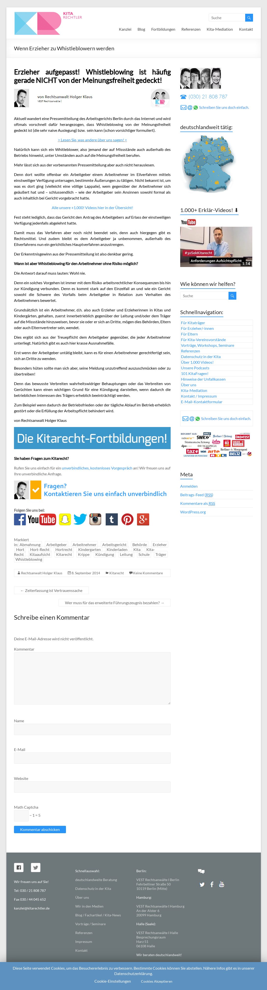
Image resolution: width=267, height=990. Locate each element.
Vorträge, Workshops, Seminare (207, 345)
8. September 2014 (86, 573)
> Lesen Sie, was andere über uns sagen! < (92, 139)
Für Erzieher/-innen (197, 328)
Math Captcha (26, 807)
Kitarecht (64, 554)
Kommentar (24, 649)
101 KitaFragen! (194, 373)
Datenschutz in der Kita (201, 356)
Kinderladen (117, 549)
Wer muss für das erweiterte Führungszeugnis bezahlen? (114, 602)
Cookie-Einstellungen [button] (112, 981)
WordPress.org (193, 511)
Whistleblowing (28, 559)
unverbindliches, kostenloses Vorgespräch (97, 468)
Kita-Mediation (220, 29)
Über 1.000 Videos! (197, 362)
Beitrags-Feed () (196, 494)
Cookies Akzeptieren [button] (156, 981)
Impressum (83, 941)
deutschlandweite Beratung (96, 880)
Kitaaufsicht (40, 554)
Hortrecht (63, 549)
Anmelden (189, 486)
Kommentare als (197, 503)
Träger (160, 554)
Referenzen (191, 29)
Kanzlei (125, 29)
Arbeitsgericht (114, 544)
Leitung (126, 554)
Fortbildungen (163, 29)
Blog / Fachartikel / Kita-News (98, 915)
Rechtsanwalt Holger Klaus (41, 573)
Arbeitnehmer (84, 544)
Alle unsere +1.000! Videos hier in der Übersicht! (92, 207)
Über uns (188, 384)
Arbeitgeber (56, 544)
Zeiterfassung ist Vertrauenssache (51, 590)
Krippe (83, 554)
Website (21, 778)
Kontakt (246, 29)
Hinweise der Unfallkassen (203, 379)
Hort (20, 549)
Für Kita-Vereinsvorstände (203, 339)
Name (19, 720)
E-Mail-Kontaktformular (201, 401)
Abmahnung (30, 544)
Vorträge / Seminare (90, 924)
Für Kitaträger (193, 322)
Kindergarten (89, 549)
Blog (141, 29)
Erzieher (160, 544)
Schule (144, 554)
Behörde (139, 544)
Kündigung (104, 554)
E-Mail (19, 749)
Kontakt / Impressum (199, 396)
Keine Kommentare (148, 573)
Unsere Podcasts (195, 367)
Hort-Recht (40, 549)
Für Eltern (189, 334)
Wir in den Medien (89, 906)
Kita (136, 549)
